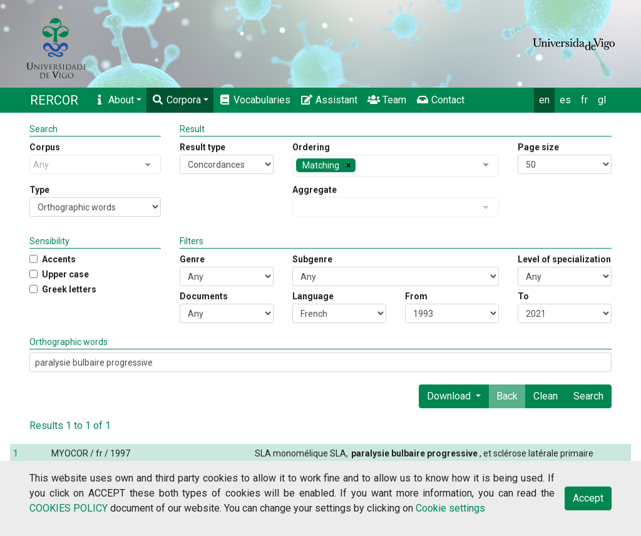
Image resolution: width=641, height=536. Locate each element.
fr (584, 100)
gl (602, 100)
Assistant (328, 100)
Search (588, 396)
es (565, 100)
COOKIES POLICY (68, 508)
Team (386, 100)
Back (507, 396)
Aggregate (314, 190)
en (544, 100)
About (113, 100)
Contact (440, 100)
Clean (545, 396)
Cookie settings (450, 508)
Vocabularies (254, 100)
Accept (588, 498)
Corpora (176, 100)
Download (450, 396)
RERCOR (54, 100)
